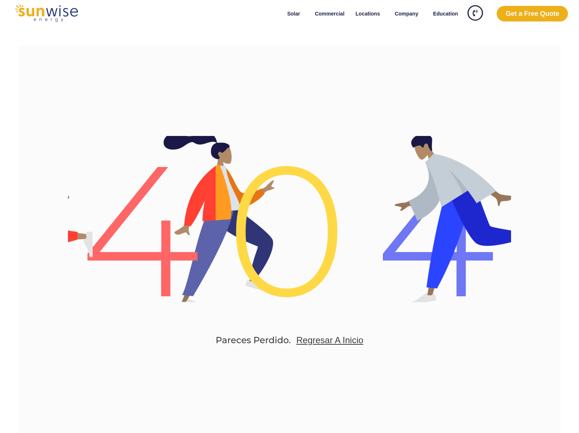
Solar (295, 13)
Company (408, 13)
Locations (370, 13)
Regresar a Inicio (329, 340)
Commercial (330, 14)
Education (445, 14)
